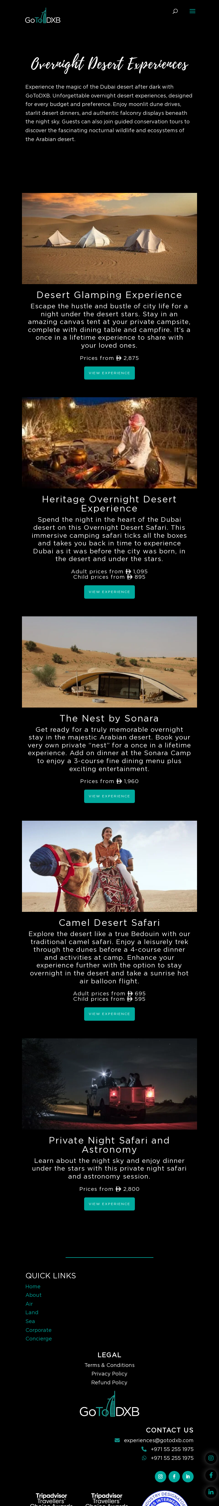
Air (29, 1304)
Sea (30, 1321)
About (33, 1295)
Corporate (38, 1330)
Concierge (38, 1339)
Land (31, 1312)
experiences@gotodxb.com (159, 1440)
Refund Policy (109, 1382)
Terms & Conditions (109, 1365)
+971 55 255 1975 (172, 1449)
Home (32, 1286)
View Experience (109, 373)
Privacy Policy (109, 1374)
